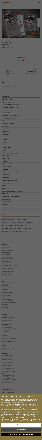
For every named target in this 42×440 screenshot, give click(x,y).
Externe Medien (35, 419)
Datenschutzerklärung (16, 416)
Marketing (24, 419)
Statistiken (15, 419)
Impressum (28, 437)
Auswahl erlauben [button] (21, 430)
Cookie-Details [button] (14, 437)
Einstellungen (7, 417)
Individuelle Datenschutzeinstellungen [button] (21, 434)
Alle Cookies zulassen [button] (21, 425)
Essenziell (5, 419)
